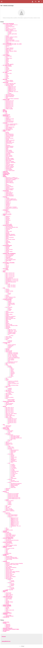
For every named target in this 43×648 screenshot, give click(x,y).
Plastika (7, 269)
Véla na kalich (8, 393)
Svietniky (7, 328)
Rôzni (12, 477)
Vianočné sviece (9, 573)
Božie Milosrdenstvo (15, 450)
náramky (7, 265)
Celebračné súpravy (10, 312)
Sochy (7, 54)
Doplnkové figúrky (14, 485)
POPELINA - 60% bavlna (13, 352)
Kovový (9, 293)
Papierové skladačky (10, 188)
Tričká (7, 243)
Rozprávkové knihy (9, 121)
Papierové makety (9, 189)
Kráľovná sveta (14, 457)
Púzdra (9, 310)
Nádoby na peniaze (9, 317)
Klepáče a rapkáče (9, 594)
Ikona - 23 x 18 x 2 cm (10, 274)
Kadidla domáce (9, 404)
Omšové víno (6, 427)
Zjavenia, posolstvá (9, 167)
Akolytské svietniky (12, 332)
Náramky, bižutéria (9, 37)
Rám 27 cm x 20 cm (9, 411)
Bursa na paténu (11, 399)
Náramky (7, 247)
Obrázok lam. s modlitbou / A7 (11, 177)
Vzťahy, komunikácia (10, 164)
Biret (9, 384)
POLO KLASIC (11, 358)
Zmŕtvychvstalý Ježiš (15, 481)
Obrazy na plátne (9, 417)
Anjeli (4, 215)
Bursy (7, 398)
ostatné (7, 267)
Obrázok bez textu (9, 180)
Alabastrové (8, 488)
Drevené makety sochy (10, 415)
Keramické (8, 429)
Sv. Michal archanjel (15, 471)
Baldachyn (8, 348)
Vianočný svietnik (9, 575)
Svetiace (7, 490)
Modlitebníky (5, 174)
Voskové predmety (7, 604)
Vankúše (7, 395)
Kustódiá (10, 309)
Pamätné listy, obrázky (10, 26)
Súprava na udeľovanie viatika (12, 325)
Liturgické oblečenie (9, 48)
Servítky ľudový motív (10, 610)
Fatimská (12, 455)
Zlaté (12, 375)
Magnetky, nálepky (9, 601)
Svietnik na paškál (11, 333)
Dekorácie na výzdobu (10, 39)
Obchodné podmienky (7, 628)
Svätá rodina (13, 487)
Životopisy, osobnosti (10, 166)
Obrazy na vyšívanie (10, 237)
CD (6, 112)
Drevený (7, 217)
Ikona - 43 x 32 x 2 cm (10, 272)
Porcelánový (8, 220)
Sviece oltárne (8, 513)
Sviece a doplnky (9, 38)
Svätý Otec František (10, 161)
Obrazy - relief (8, 416)
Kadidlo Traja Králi (9, 589)
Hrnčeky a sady (9, 231)
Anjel (7, 551)
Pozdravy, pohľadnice (10, 84)
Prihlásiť (22, 646)
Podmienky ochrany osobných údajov (11, 629)
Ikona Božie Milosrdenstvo (11, 281)
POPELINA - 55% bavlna (13, 353)
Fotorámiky (8, 229)
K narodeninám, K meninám (11, 207)
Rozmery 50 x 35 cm (12, 421)
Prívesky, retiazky (9, 251)
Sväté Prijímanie (9, 193)
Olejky (7, 320)
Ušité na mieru (11, 392)
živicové (7, 444)
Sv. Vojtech (13, 476)
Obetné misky (8, 319)
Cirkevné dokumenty (10, 135)
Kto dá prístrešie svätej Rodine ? (12, 558)
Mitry (6, 363)
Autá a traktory (8, 256)
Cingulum (10, 346)
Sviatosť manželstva (7, 542)
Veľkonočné (8, 204)
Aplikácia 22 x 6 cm (14, 519)
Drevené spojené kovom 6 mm (14, 498)
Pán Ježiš (10, 431)
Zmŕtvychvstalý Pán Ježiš (11, 83)
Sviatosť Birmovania (10, 194)
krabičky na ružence (10, 500)
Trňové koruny (8, 592)
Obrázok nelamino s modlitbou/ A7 (12, 178)
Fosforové (7, 290)
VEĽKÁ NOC (5, 82)
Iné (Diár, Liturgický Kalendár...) (12, 123)
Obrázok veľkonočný (10, 182)
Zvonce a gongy (9, 337)
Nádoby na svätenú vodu (10, 318)
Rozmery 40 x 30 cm (12, 422)
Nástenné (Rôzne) (9, 129)
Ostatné (7, 244)
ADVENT (5, 555)
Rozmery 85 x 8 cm (9, 101)
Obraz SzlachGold (9, 277)
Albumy (7, 27)
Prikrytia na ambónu (10, 397)
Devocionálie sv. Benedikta (8, 262)
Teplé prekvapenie (9, 578)
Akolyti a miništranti (12, 344)
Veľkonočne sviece (9, 85)
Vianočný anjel (8, 577)
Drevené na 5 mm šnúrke (13, 496)
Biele (12, 368)
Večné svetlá (8, 336)
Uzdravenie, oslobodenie (10, 162)
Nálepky (7, 236)
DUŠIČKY (5, 547)
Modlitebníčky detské (10, 118)
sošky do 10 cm (9, 442)
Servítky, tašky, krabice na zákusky (12, 40)
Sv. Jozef (12, 469)
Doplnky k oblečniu (9, 29)
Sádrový (7, 221)
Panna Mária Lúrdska (15, 436)
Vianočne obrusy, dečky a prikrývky (12, 571)
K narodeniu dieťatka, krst (11, 198)
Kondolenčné (8, 202)
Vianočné (7, 206)
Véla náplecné (8, 390)
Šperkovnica (8, 242)
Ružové (12, 374)
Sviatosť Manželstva (10, 195)
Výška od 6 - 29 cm (12, 329)
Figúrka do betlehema (15, 484)
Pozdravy (5, 196)
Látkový (7, 223)
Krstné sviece (8, 533)
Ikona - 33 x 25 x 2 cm (10, 273)
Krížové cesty (10, 447)
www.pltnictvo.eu (6, 641)
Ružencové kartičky (7, 214)
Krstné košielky (9, 534)
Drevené (7, 289)
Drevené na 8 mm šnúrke (13, 494)
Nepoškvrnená (13, 459)
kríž (6, 264)
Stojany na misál (9, 324)
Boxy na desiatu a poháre (11, 259)
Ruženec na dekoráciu (10, 510)
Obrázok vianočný (9, 181)
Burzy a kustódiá (9, 307)
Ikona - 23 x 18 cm (11, 286)
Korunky (12, 456)
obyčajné (10, 388)
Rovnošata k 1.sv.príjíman (11, 28)
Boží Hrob (13, 480)
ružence (7, 266)
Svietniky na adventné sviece (11, 557)
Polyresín (7, 219)
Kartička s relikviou (9, 80)
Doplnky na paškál (9, 108)
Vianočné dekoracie (9, 569)
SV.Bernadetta (13, 478)
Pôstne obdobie (9, 150)
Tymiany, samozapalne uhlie (9, 401)
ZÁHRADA (5, 614)
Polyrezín (7, 296)
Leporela (7, 117)
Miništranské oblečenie (10, 362)
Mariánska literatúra (9, 146)
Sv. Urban (13, 475)
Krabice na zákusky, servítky (11, 545)
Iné (8, 34)
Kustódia (7, 338)
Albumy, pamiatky (9, 543)
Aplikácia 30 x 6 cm (12, 86)
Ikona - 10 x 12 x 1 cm (10, 276)
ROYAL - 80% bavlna (12, 354)
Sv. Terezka (13, 474)
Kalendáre (5, 122)
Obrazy (7, 41)
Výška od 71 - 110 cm (12, 331)
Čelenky (9, 32)
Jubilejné (7, 197)
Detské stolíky (8, 260)
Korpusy (7, 292)
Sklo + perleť (8, 506)
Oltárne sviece (8, 595)
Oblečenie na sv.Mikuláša (13, 381)
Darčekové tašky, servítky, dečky (12, 564)
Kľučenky (7, 68)
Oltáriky (7, 238)
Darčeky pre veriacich (7, 225)
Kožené (9, 502)
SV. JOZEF (5, 72)
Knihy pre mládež (6, 130)
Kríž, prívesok (8, 539)
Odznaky (7, 250)
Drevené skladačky (9, 255)
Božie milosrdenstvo (10, 134)
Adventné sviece (9, 556)
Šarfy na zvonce (11, 382)
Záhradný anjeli (9, 224)
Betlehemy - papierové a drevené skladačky (14, 563)
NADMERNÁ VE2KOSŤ (13, 361)
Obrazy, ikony (8, 50)
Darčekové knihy (9, 25)
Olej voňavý (8, 426)
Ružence (7, 35)
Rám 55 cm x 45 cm (9, 409)
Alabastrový (8, 216)
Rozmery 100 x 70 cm (12, 418)
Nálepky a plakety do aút (10, 235)
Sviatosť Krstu (8, 191)
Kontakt (4, 631)
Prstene (7, 252)
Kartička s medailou (9, 186)
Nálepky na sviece (9, 530)
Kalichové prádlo (9, 350)
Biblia (4, 109)
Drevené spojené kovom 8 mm (14, 497)
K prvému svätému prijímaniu (11, 199)
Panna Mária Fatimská (15, 435)
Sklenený (7, 222)
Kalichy (7, 313)
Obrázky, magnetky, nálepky (11, 51)
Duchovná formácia (9, 138)
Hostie (4, 270)
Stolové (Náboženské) (10, 127)
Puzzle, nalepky (9, 566)
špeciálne (7, 507)
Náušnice (7, 248)
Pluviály (7, 379)
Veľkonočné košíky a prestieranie (12, 98)
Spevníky (7, 157)
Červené (12, 369)
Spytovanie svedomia (10, 159)
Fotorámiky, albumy (9, 537)
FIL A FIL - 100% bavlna (13, 356)
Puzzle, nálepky (9, 70)
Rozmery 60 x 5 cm (9, 104)
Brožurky (5, 110)
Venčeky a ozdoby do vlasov (11, 30)
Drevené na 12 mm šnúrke (13, 493)
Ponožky (12, 580)
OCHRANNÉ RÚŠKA (7, 613)
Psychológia (8, 153)
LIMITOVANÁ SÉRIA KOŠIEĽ (14, 357)
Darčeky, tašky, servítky (10, 536)
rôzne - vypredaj (9, 508)
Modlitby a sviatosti (9, 147)
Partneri (4, 636)
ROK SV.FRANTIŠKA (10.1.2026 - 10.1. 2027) (12, 43)
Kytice (7, 552)
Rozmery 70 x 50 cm (12, 419)
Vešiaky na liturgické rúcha (13, 383)
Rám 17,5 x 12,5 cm (10, 412)
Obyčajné (10, 367)
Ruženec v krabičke (9, 509)
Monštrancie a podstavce (10, 316)
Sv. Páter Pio (13, 472)
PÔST (4, 591)
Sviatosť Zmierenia (9, 192)
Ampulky (10, 301)
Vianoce (9, 482)
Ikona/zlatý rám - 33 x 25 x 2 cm (12, 278)
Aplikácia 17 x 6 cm (14, 522)
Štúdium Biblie (8, 160)
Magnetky (7, 233)
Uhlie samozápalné (9, 403)
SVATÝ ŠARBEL (6, 55)
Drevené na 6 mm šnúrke (13, 495)
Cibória (7, 311)
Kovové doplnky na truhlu (11, 297)
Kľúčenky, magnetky (10, 64)
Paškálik (9, 93)
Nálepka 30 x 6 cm (11, 87)
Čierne (12, 370)
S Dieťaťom (13, 460)
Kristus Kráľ (13, 452)
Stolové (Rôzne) (9, 128)
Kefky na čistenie (11, 304)
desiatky (7, 499)
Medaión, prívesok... (10, 49)
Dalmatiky (7, 349)
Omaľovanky (8, 119)
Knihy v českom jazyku (10, 170)
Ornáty (7, 364)
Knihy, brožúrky (9, 45)
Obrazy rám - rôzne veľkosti (11, 413)
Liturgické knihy (6, 173)
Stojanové (10, 340)
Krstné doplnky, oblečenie (11, 535)
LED (6, 528)
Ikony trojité (8, 283)
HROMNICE (5, 590)
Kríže (4, 288)
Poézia (7, 149)
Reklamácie (8, 626)
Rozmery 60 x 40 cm (12, 420)
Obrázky (7, 59)
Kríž (6, 47)
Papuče (12, 585)
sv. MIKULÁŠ (5, 554)
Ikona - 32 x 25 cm (11, 284)
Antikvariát (5, 171)
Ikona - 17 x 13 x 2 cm (10, 275)
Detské (7, 126)
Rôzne (7, 282)
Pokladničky (8, 257)
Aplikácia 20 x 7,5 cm (15, 521)
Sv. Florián (13, 466)
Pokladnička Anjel (9, 443)
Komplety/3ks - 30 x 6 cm (13, 91)
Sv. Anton (12, 464)
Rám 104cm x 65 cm (10, 407)
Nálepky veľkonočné (10, 96)
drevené (7, 492)
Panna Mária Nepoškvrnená (16, 437)
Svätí (9, 432)
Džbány (9, 302)
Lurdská (12, 458)
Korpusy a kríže (11, 448)
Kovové (7, 295)
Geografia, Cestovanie (10, 140)
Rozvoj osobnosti (9, 156)
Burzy (9, 308)
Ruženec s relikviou (9, 81)
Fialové (12, 371)
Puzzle (7, 240)
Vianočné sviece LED (10, 574)
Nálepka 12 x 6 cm (14, 524)
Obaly (4, 175)
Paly (6, 378)
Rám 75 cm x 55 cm (9, 408)
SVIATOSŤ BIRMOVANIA (8, 538)
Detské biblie (8, 116)
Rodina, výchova (9, 155)
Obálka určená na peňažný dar (12, 208)
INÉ (9, 360)
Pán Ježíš (10, 449)
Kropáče (7, 315)
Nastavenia (8, 624)
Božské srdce (13, 451)
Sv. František (13, 467)
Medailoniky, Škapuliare (10, 234)
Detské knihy (5, 115)
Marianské (13, 373)
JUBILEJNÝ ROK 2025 (7, 596)
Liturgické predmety (7, 299)
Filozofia (7, 139)
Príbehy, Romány (9, 151)
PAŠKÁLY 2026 (6, 99)
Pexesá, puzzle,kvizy (10, 120)
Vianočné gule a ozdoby (10, 572)
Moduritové (8, 218)
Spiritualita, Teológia (10, 158)
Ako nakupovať (6, 630)
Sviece (4, 511)
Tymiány (7, 402)
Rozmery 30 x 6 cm (9, 105)
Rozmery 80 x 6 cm (9, 102)
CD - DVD (5, 111)
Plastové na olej (9, 107)
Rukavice (12, 581)
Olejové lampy (8, 425)
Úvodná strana (6, 622)
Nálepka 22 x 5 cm (11, 90)
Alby (6, 343)
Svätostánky (8, 327)
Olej (4, 424)
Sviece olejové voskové (12, 515)
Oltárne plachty (9, 391)
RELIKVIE (5, 79)
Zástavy (7, 396)
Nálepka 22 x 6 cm (14, 520)
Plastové (7, 489)
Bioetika (7, 132)
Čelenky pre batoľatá (10, 254)
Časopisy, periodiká (9, 136)
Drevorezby (5, 268)
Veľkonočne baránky (10, 94)
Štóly (7, 387)
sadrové (7, 441)
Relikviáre (7, 323)
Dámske (9, 582)
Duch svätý (8, 137)
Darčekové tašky (9, 228)
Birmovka (7, 133)
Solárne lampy (8, 553)
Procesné (10, 341)
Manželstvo (8, 145)
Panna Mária (10, 430)
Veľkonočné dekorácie (10, 95)
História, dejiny (8, 141)
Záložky (7, 184)
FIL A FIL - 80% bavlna (12, 355)
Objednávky (8, 625)
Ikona (7, 74)
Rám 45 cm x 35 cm (9, 410)
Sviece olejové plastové (12, 514)
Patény (7, 322)
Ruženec (7, 61)
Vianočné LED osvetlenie (10, 576)
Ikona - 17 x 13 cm (11, 287)
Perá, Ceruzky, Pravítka (10, 239)
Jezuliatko (13, 486)
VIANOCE (8, 163)
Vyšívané (10, 377)
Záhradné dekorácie (10, 616)
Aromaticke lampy (9, 226)
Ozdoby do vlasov (9, 249)
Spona (12, 335)
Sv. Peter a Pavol (14, 473)
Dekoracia (8, 544)
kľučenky (7, 263)
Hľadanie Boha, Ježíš (10, 142)
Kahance (7, 549)
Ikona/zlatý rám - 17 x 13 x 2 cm (12, 280)
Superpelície (8, 386)
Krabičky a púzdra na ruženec (11, 36)
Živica (9, 294)
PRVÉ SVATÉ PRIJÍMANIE (8, 23)
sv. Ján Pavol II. (14, 468)
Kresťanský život (9, 143)
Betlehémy (8, 562)
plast (6, 505)
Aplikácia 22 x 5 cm (12, 89)
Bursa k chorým (11, 400)
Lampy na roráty (9, 559)
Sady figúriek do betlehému (11, 567)
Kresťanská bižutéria (7, 245)
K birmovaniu (8, 200)
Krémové (12, 372)
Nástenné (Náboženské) (10, 124)
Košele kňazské (9, 351)
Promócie (7, 209)
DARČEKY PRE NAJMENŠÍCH (9, 253)
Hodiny (7, 230)
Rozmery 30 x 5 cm (9, 106)
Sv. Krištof (13, 470)
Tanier (7, 611)
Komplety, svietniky (9, 291)
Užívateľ (4, 623)
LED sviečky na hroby (10, 548)
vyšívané (10, 389)
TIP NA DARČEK (9, 169)
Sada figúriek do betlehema (16, 483)
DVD (6, 113)
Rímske (9, 365)
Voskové (9, 516)
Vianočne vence (9, 570)
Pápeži (7, 148)
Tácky (9, 305)
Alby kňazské (10, 345)
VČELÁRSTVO (6, 617)
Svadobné (8, 203)
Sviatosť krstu (6, 532)
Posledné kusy (8, 42)
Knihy (7, 97)
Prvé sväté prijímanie (10, 152)
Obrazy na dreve (9, 414)
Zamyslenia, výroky (9, 165)
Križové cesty (6, 172)
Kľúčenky (7, 46)
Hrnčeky (7, 52)
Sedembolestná (14, 461)
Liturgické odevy (9, 58)
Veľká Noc (10, 479)
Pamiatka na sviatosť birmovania (12, 540)
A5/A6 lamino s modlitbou (11, 179)
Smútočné (8, 187)
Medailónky (8, 246)
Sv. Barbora (13, 465)
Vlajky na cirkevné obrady (13, 385)
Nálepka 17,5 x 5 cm (15, 523)
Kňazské (7, 201)
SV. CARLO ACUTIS (7, 65)
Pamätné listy (6, 190)
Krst (6, 144)
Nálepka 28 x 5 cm (11, 88)
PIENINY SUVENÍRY (7, 605)
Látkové (9, 503)
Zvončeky (7, 612)
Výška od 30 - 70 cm (12, 330)
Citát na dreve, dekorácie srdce (12, 227)
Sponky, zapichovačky (12, 33)
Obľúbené (7, 627)
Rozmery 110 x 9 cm (10, 100)
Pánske (9, 586)
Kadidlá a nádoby (9, 314)
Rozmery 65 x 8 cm (9, 103)
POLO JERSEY (11, 359)
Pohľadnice (5, 210)
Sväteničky (8, 241)
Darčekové (8, 512)
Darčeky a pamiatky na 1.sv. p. (12, 24)
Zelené (12, 376)
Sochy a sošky (6, 428)
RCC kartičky (8, 185)
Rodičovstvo (8, 154)
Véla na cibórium (9, 394)
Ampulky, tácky (8, 300)
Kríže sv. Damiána (9, 298)
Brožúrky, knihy (9, 56)
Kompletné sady (11, 303)
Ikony (7, 57)
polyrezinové (8, 433)
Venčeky (9, 31)
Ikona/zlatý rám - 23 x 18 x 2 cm (12, 279)
